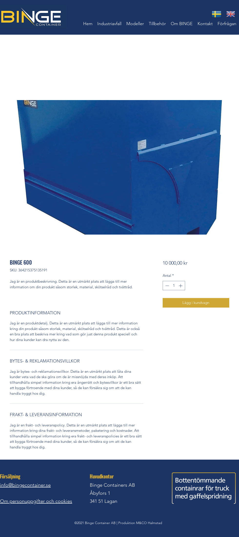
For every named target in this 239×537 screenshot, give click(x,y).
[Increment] (181, 285)
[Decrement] (166, 285)
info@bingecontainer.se (25, 485)
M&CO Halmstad (149, 523)
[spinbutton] (174, 285)
